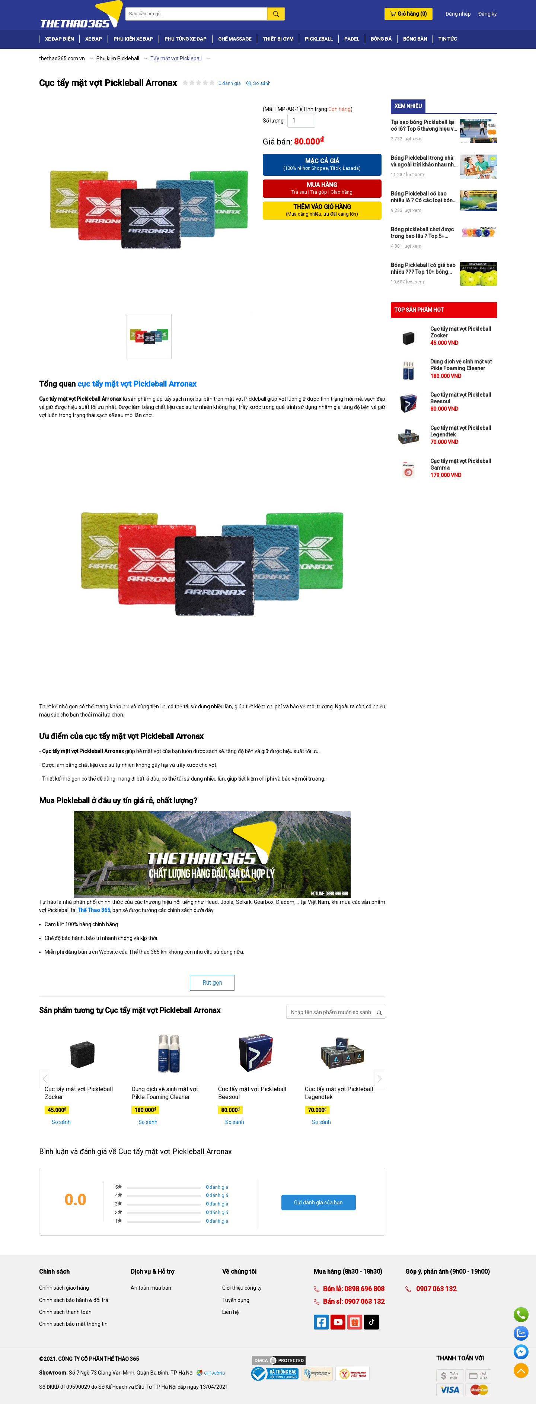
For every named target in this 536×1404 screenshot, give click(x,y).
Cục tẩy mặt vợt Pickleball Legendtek (339, 1093)
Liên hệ (230, 1312)
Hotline (521, 1314)
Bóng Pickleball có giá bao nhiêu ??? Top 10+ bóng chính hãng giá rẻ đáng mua (423, 268)
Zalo (521, 1333)
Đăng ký (487, 14)
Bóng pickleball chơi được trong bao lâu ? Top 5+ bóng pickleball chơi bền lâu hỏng (422, 232)
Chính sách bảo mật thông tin (73, 1324)
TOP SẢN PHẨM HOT (419, 310)
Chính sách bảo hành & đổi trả (73, 1300)
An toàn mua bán (151, 1288)
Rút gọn (212, 982)
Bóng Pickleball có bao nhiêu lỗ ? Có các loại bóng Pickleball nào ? (423, 197)
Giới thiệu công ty (242, 1288)
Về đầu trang (521, 1370)
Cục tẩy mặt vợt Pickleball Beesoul (252, 1093)
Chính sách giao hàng (64, 1288)
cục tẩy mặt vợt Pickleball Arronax (137, 383)
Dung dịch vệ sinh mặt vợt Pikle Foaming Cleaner (164, 1093)
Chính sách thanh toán (65, 1312)
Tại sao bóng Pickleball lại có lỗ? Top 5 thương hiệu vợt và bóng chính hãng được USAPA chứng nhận (424, 125)
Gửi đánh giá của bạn (318, 1203)
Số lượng (273, 121)
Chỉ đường (214, 1373)
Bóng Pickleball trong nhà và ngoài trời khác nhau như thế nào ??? (424, 161)
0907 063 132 (364, 1301)
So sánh (258, 83)
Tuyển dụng (235, 1300)
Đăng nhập (458, 14)
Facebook (521, 1351)
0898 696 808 (364, 1289)
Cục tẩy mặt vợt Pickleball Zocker (79, 1093)
